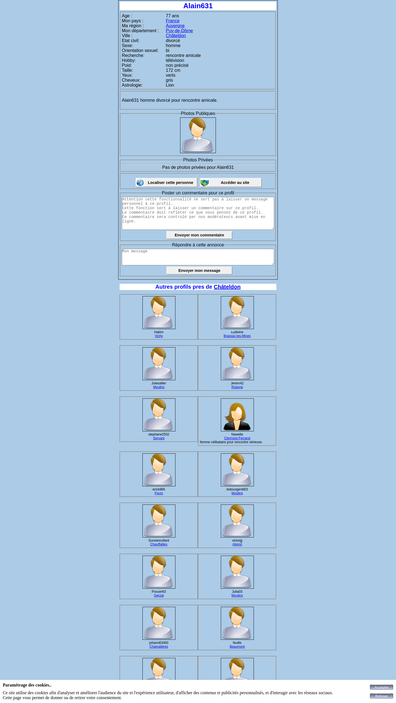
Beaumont (237, 647)
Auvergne (175, 25)
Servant (158, 438)
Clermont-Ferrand (237, 438)
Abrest (237, 544)
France (173, 20)
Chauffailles (158, 544)
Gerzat (159, 595)
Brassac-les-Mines (237, 336)
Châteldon (176, 35)
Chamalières (159, 647)
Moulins (158, 387)
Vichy (159, 336)
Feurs (159, 493)
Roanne (237, 387)
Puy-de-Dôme (179, 30)
